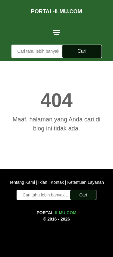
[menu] (56, 32)
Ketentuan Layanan (85, 182)
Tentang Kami (22, 182)
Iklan (42, 182)
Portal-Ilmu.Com (56, 11)
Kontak (57, 182)
